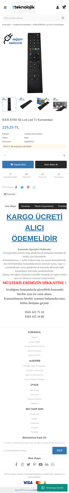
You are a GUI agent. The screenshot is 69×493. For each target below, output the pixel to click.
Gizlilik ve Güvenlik (34, 370)
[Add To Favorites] (10, 176)
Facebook (34, 414)
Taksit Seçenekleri (44, 206)
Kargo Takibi (34, 342)
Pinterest (34, 432)
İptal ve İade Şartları (34, 375)
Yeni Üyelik (34, 390)
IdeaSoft (19, 490)
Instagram (34, 423)
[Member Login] (57, 7)
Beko (27, 138)
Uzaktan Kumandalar (33, 134)
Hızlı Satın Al (51, 164)
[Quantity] (34, 155)
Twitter (34, 419)
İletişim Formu (34, 355)
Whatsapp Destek (52, 487)
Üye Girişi (34, 394)
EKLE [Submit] (59, 450)
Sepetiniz (35, 403)
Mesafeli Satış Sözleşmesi (34, 366)
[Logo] (23, 7)
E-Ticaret (28, 490)
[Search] (34, 18)
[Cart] (64, 8)
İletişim (34, 337)
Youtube (34, 427)
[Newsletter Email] (27, 450)
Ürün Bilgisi (10, 206)
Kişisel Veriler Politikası (34, 379)
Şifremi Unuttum (35, 399)
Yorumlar (25, 206)
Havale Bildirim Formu (34, 346)
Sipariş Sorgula (34, 351)
